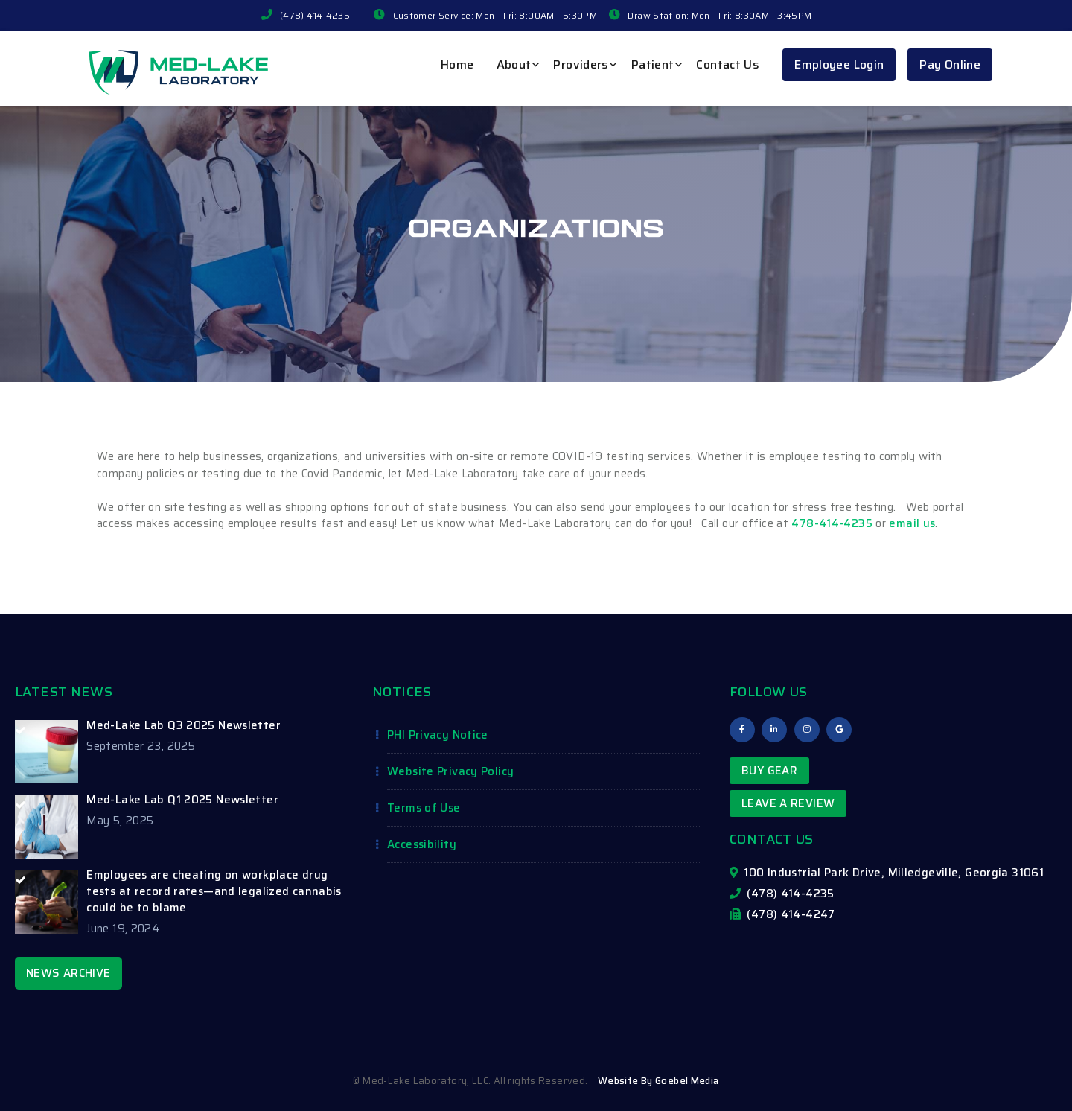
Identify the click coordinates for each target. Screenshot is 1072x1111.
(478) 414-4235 (315, 15)
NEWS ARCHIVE (68, 973)
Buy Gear (769, 771)
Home (457, 64)
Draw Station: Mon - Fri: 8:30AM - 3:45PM (719, 15)
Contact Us (727, 64)
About (514, 64)
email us (912, 523)
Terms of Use (424, 808)
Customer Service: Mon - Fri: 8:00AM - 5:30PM (495, 15)
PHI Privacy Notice (437, 735)
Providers (580, 64)
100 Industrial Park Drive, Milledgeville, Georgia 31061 (887, 873)
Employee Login (839, 64)
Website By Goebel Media (658, 1081)
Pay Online (949, 64)
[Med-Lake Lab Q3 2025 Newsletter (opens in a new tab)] (178, 725)
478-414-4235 (831, 523)
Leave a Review (788, 803)
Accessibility (421, 844)
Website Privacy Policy (450, 771)
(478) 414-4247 (782, 914)
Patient (652, 64)
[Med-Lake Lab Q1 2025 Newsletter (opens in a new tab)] (178, 800)
